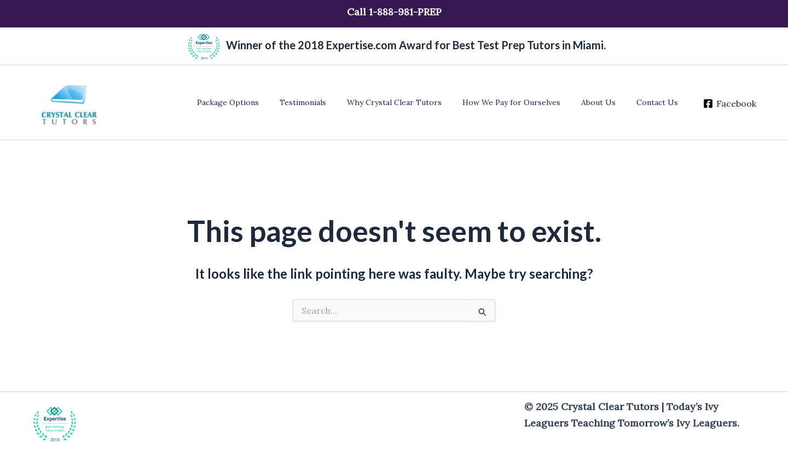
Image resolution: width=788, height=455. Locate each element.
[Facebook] (721, 103)
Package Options (250, 102)
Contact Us (652, 102)
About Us (598, 102)
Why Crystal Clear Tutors (405, 102)
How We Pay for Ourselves (517, 102)
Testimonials (319, 102)
